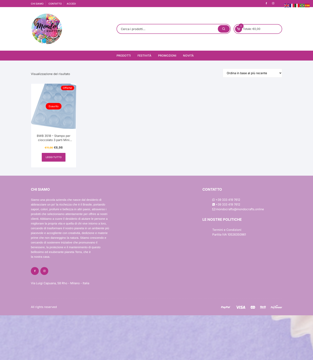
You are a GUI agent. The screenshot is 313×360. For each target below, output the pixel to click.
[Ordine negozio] (252, 73)
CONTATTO (55, 3)
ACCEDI (71, 3)
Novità (188, 55)
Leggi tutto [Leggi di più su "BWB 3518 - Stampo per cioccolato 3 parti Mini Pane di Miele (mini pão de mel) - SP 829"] (54, 157)
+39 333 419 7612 (226, 200)
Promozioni (167, 55)
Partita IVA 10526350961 (229, 234)
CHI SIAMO (37, 3)
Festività (144, 55)
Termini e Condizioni (226, 230)
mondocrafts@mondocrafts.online (238, 209)
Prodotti (124, 55)
